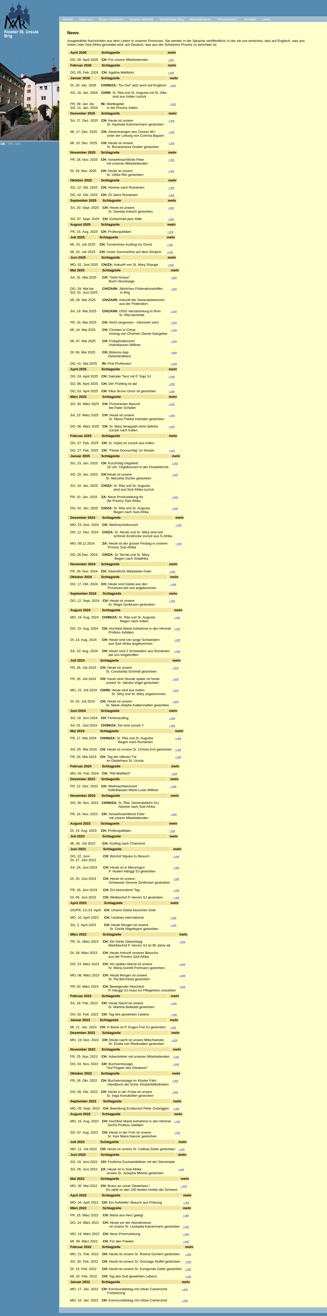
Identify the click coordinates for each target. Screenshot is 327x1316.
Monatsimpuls (200, 19)
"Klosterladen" (227, 19)
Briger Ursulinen (111, 19)
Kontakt (250, 19)
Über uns (86, 19)
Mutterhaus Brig (172, 19)
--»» (171, 60)
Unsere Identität (142, 19)
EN (18, 144)
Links (266, 19)
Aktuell (68, 19)
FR (10, 144)
